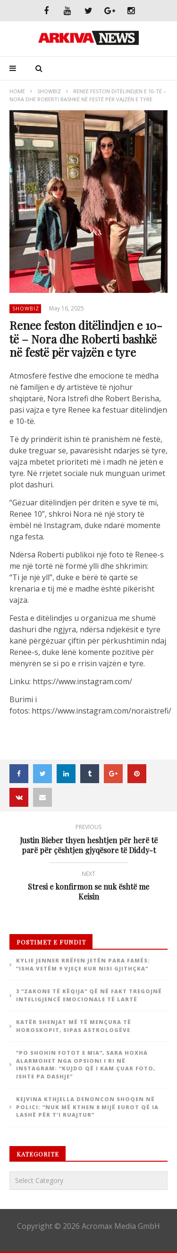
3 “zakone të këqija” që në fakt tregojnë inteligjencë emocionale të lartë (89, 995)
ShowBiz (49, 91)
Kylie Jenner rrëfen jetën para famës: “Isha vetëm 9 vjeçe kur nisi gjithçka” (83, 964)
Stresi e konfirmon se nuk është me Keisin (88, 887)
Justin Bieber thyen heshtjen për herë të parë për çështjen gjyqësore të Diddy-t (88, 840)
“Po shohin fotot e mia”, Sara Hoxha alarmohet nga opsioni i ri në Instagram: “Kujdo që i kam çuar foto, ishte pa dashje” (85, 1064)
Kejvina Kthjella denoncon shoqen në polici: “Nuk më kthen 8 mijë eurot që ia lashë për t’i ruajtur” (87, 1106)
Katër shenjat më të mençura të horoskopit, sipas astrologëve (73, 1025)
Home (17, 91)
